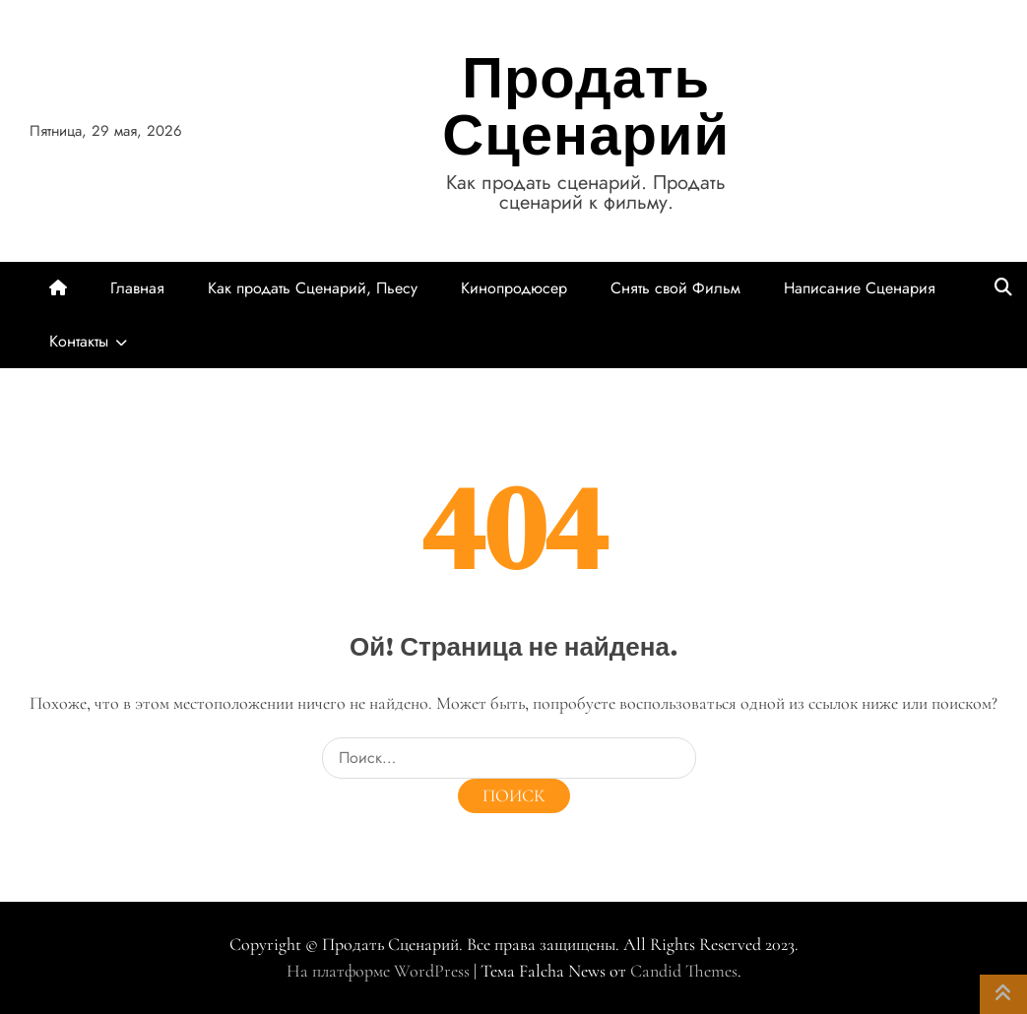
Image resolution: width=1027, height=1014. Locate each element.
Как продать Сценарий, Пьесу (312, 288)
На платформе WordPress (380, 971)
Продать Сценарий (586, 105)
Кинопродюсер (514, 288)
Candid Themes (684, 971)
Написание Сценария (859, 288)
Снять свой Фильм (675, 288)
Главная (137, 288)
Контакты (78, 341)
